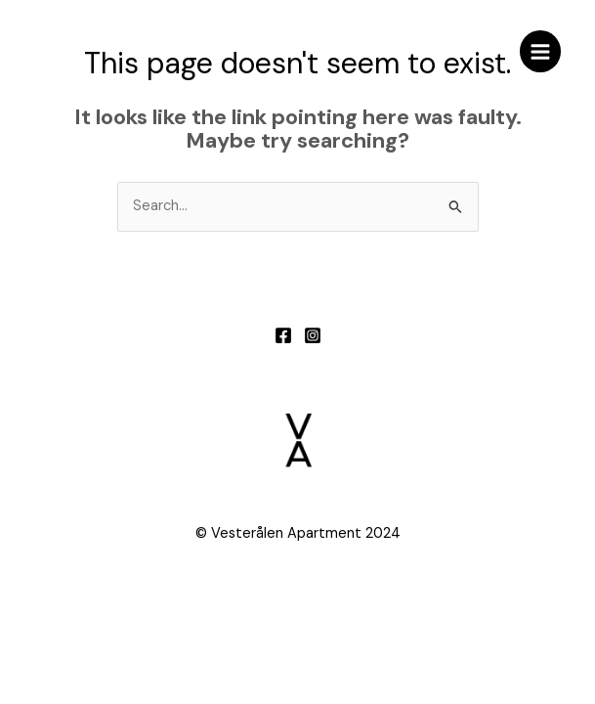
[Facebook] (283, 335)
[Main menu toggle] (540, 50)
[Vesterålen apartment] (63, 51)
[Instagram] (312, 335)
